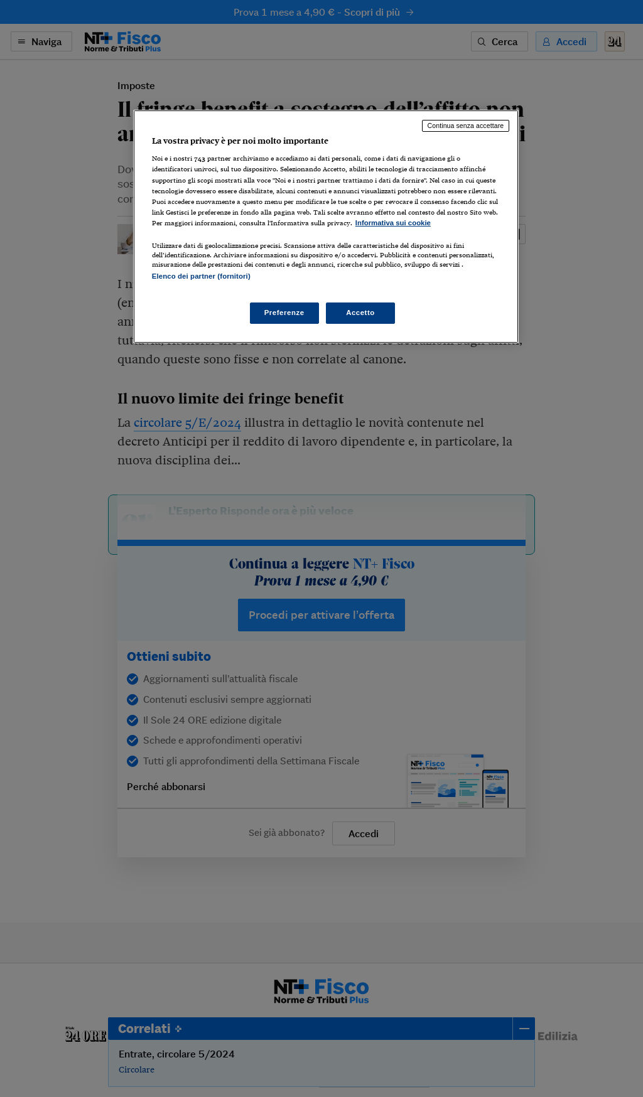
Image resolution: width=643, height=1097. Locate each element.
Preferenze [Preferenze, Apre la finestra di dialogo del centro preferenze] (284, 312)
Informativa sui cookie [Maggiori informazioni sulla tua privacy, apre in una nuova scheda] (393, 223)
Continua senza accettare (466, 125)
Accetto (360, 312)
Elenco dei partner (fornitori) (201, 276)
